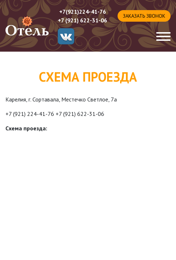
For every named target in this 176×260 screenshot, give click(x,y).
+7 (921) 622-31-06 (82, 20)
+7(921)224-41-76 (82, 11)
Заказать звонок (144, 16)
